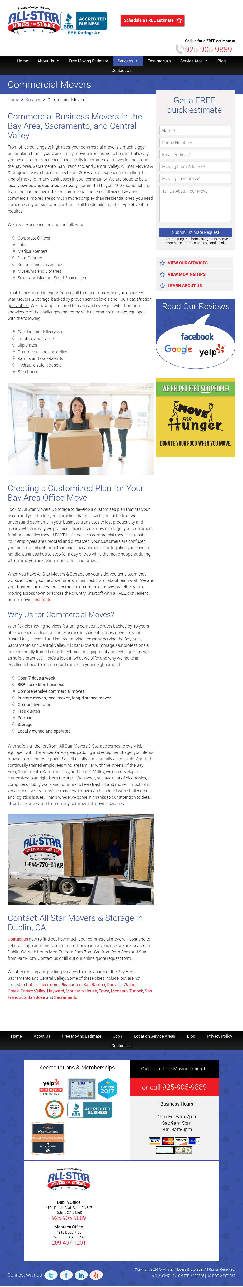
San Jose (36, 998)
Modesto (119, 991)
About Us (48, 61)
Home (22, 61)
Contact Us (121, 71)
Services (128, 61)
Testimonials (159, 61)
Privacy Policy (219, 1036)
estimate (43, 600)
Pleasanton (71, 985)
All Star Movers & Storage (47, 1138)
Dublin (32, 985)
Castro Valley (32, 991)
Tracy (104, 991)
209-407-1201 (69, 1243)
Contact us (18, 939)
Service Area (194, 61)
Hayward (55, 991)
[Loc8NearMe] (48, 1147)
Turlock (136, 991)
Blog (222, 61)
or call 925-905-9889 (174, 1088)
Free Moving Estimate (88, 61)
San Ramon (94, 985)
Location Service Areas (154, 1036)
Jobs (117, 1036)
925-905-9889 (208, 50)
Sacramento (65, 998)
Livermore (49, 985)
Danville (114, 985)
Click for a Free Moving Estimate (174, 1069)
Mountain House (81, 991)
